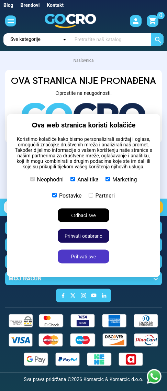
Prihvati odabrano (83, 236)
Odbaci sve (83, 215)
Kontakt (55, 5)
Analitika (84, 179)
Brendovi (30, 5)
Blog (8, 5)
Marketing (121, 179)
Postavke (66, 195)
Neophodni (47, 179)
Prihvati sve (83, 257)
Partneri (102, 195)
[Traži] (117, 39)
